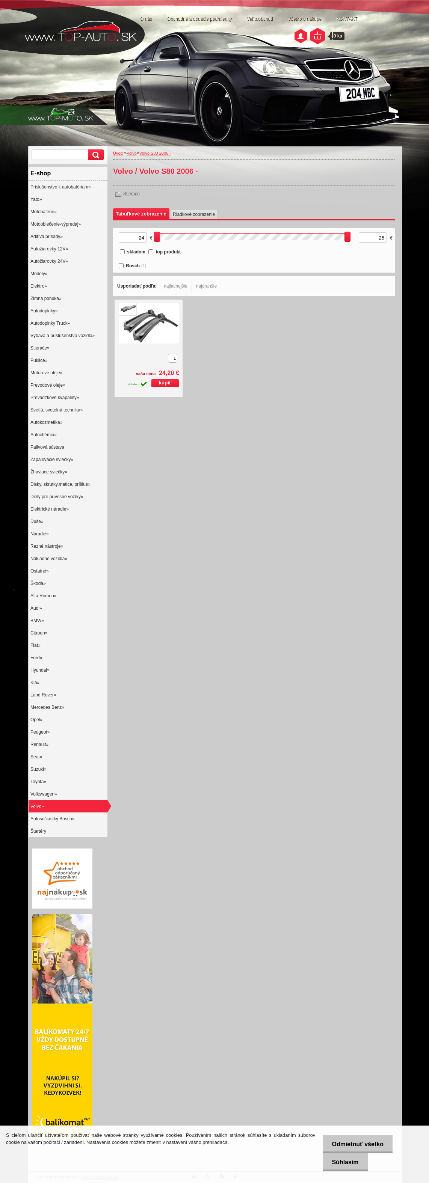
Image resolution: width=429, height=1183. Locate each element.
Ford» (36, 657)
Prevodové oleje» (47, 385)
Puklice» (38, 360)
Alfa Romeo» (43, 595)
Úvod (118, 153)
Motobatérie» (43, 211)
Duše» (37, 521)
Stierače (131, 193)
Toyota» (38, 781)
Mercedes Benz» (47, 707)
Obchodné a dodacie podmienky (199, 18)
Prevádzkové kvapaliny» (54, 397)
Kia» (34, 682)
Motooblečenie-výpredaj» (55, 224)
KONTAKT (346, 18)
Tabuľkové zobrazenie (141, 214)
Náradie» (39, 533)
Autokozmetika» (46, 422)
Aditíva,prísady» (46, 236)
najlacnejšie (175, 286)
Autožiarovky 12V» (49, 249)
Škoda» (38, 583)
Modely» (38, 273)
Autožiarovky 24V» (49, 261)
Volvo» (37, 806)
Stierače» (40, 348)
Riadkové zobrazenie (194, 214)
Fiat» (35, 645)
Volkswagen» (43, 794)
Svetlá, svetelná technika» (56, 410)
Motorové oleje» (46, 372)
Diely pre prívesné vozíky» (56, 496)
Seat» (36, 757)
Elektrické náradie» (49, 509)
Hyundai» (40, 670)
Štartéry (38, 831)
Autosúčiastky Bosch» (52, 818)
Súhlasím (344, 1162)
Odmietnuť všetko (357, 1144)
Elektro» (38, 286)
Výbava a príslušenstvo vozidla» (62, 335)
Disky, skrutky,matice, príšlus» (60, 484)
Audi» (36, 608)
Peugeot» (40, 732)
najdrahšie (206, 286)
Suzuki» (38, 769)
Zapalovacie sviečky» (51, 459)
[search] (94, 154)
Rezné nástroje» (46, 546)
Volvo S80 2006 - (155, 153)
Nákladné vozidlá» (48, 558)
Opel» (36, 719)
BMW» (37, 620)
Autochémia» (43, 434)
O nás (146, 18)
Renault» (39, 744)
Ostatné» (39, 571)
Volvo (132, 153)
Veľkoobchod (259, 18)
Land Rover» (43, 695)
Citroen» (38, 633)
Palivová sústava (47, 447)
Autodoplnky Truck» (50, 323)
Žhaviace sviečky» (48, 472)
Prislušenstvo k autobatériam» (60, 187)
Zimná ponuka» (46, 298)
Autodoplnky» (44, 310)
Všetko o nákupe (304, 18)
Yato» (36, 199)
